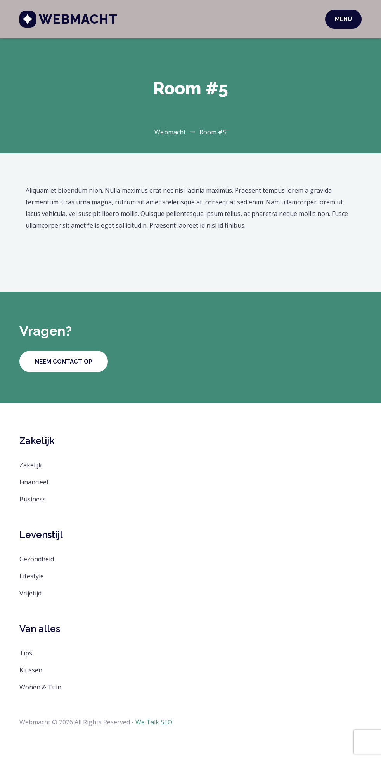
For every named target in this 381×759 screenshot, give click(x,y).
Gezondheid (36, 559)
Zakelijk (30, 465)
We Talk (147, 722)
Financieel (33, 482)
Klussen (30, 670)
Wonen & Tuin (40, 687)
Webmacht (78, 19)
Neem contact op (63, 361)
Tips (25, 653)
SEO (166, 722)
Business (32, 499)
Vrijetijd (30, 593)
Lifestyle (31, 576)
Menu (343, 19)
